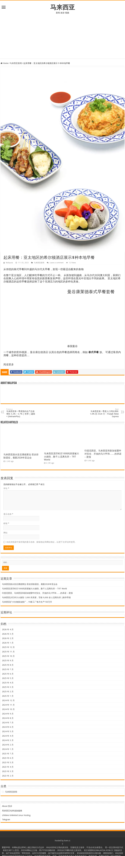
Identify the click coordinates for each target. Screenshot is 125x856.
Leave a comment (57, 263)
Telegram (6, 819)
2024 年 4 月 (8, 736)
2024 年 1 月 (8, 749)
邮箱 (6, 523)
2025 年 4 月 (8, 683)
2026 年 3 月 (8, 634)
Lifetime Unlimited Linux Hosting (16, 815)
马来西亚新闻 (16, 63)
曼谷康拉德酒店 (39, 352)
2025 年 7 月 (8, 669)
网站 (5, 533)
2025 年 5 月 (8, 678)
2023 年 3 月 (8, 771)
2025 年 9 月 (8, 660)
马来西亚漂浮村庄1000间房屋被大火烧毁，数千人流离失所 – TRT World (61, 456)
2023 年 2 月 (8, 776)
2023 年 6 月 (8, 758)
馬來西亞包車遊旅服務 (12, 811)
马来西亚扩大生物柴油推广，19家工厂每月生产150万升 (27, 602)
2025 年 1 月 (8, 696)
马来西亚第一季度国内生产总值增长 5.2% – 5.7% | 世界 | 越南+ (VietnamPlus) (21, 413)
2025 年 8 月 (8, 665)
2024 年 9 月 (8, 714)
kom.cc (67, 840)
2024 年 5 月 (8, 731)
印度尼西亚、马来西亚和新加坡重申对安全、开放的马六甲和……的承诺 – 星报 (102, 453)
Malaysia (9, 263)
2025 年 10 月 (8, 656)
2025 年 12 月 (8, 647)
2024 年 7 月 (8, 722)
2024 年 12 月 (8, 700)
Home (4, 63)
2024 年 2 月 (8, 745)
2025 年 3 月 (8, 687)
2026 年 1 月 (8, 643)
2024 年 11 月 (8, 705)
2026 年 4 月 (8, 629)
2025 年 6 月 (8, 674)
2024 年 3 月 (8, 740)
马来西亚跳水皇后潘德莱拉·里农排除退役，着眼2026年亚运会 (29, 584)
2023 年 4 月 (8, 767)
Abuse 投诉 (7, 806)
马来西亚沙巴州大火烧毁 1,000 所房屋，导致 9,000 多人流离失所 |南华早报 (36, 597)
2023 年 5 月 (8, 762)
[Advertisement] (62, 38)
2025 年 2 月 (8, 691)
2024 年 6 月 (8, 727)
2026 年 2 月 (8, 638)
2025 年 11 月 (8, 652)
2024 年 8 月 (8, 718)
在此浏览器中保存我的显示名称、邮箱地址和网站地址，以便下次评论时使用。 (41, 542)
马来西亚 (62, 7)
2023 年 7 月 (8, 753)
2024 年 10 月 (8, 709)
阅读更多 (8, 364)
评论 (6, 488)
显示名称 (8, 514)
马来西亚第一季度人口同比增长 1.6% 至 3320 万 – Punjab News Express (104, 413)
